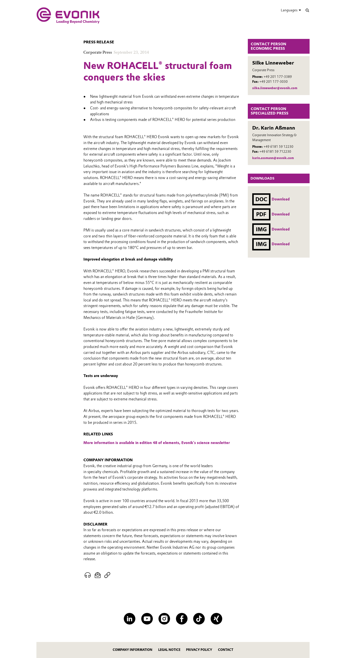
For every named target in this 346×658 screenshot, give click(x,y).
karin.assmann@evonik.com (273, 158)
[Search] (307, 10)
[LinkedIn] (129, 619)
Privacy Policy (199, 650)
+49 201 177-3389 (278, 77)
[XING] (216, 619)
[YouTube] (147, 619)
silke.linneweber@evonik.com (274, 88)
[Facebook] (182, 619)
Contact (225, 650)
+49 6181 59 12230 (278, 146)
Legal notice (169, 650)
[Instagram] (164, 619)
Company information (132, 650)
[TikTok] (199, 619)
